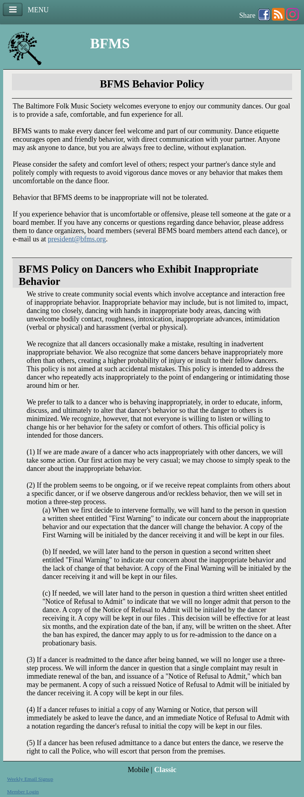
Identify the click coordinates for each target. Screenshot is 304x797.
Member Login (23, 792)
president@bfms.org (77, 239)
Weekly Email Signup (30, 779)
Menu (13, 10)
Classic (165, 769)
